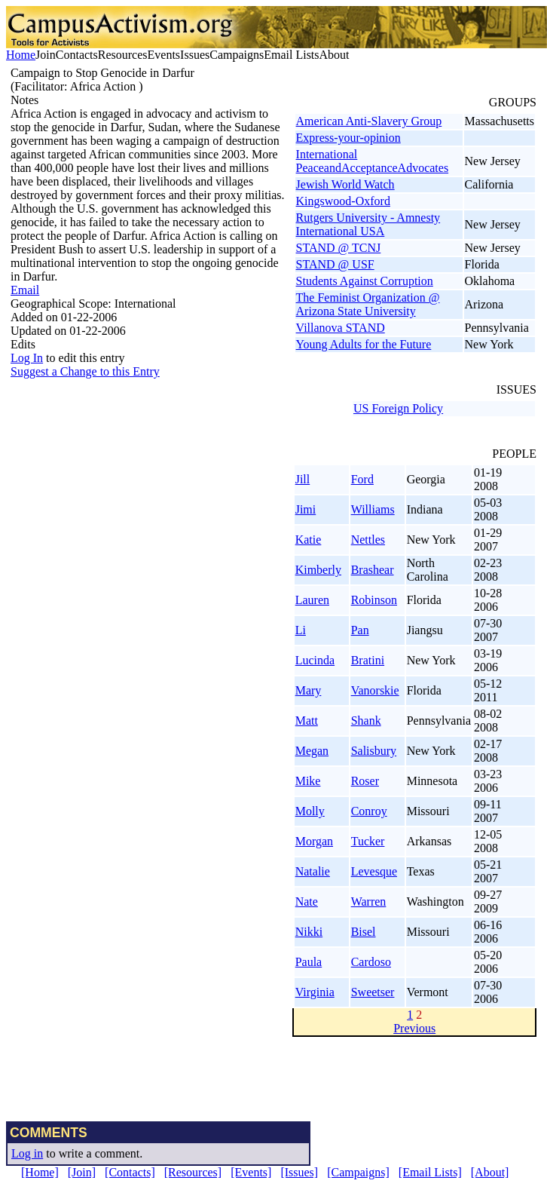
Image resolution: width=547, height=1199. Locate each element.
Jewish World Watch (345, 184)
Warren (369, 901)
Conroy (369, 811)
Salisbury (373, 750)
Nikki (308, 931)
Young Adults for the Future (364, 344)
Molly (310, 811)
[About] (490, 1172)
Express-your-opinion (348, 137)
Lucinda (315, 660)
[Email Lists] (430, 1172)
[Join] (82, 1172)
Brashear (372, 569)
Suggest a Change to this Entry (85, 371)
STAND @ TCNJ (338, 247)
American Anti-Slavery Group (369, 121)
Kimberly (318, 569)
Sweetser (373, 992)
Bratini (367, 660)
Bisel (363, 931)
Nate (306, 901)
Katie (308, 539)
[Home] (40, 1172)
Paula (308, 961)
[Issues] (299, 1172)
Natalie (312, 871)
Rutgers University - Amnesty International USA (368, 224)
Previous (414, 1028)
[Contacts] (130, 1172)
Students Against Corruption (364, 280)
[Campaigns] (358, 1172)
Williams (373, 509)
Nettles (368, 539)
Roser (365, 780)
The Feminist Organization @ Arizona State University (368, 304)
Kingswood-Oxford (343, 201)
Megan (312, 750)
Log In (27, 357)
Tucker (368, 841)
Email (25, 290)
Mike (308, 780)
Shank (366, 720)
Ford (362, 479)
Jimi (305, 509)
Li (300, 630)
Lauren (312, 599)
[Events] (251, 1172)
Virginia (315, 992)
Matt (306, 720)
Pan (360, 630)
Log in (27, 1153)
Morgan (314, 841)
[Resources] (193, 1172)
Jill (302, 479)
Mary (308, 690)
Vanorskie (375, 690)
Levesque (374, 871)
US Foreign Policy (398, 408)
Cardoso (371, 961)
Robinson (374, 599)
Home (20, 54)
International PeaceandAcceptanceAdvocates (372, 161)
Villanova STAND (340, 327)
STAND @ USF (335, 264)
